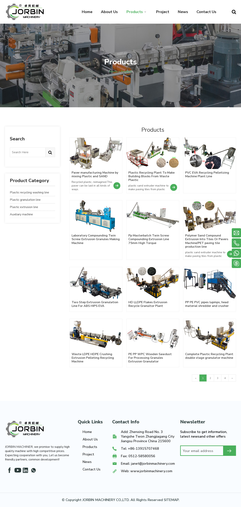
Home (87, 432)
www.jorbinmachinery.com (151, 471)
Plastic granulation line (25, 200)
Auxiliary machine (21, 214)
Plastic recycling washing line (29, 192)
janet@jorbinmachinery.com (153, 463)
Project (88, 454)
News (87, 462)
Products (90, 447)
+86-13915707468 (143, 448)
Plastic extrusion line (24, 207)
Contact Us (91, 469)
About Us (90, 439)
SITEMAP (171, 500)
